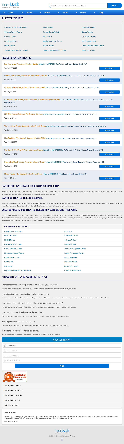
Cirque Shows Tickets (51, 32)
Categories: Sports (13, 385)
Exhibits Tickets (10, 37)
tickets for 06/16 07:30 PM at (50, 138)
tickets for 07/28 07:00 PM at (45, 174)
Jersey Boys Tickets (71, 266)
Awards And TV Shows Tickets (15, 27)
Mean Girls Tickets (10, 236)
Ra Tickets (68, 231)
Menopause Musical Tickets (14, 253)
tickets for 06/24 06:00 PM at (54, 162)
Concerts (29, 13)
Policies (72, 436)
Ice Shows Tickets (89, 37)
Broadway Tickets (88, 27)
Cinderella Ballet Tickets (72, 270)
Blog (101, 13)
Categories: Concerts (14, 390)
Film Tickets (47, 37)
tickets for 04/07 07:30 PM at (45, 64)
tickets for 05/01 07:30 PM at (51, 88)
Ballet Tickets (48, 27)
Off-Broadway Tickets (90, 41)
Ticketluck (23, 5)
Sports (11, 13)
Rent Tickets (8, 262)
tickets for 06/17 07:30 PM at (53, 150)
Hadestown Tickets (71, 236)
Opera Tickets (9, 46)
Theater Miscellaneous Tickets (54, 50)
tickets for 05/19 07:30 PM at (50, 114)
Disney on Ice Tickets (12, 257)
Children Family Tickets (13, 32)
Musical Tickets (9, 240)
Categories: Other (12, 400)
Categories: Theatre (13, 395)
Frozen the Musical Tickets (74, 253)
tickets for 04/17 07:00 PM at (54, 76)
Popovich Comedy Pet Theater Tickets (17, 270)
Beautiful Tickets (70, 244)
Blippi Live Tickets (70, 257)
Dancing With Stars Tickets (13, 231)
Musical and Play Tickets (52, 41)
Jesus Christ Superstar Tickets (75, 249)
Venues (65, 13)
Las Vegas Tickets (11, 41)
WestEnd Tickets (88, 50)
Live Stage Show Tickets (13, 244)
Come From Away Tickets (13, 249)
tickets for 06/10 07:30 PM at (55, 126)
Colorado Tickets (70, 240)
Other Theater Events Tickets (93, 46)
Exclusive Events (12, 405)
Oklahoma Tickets (70, 262)
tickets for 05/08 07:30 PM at (58, 101)
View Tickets (109, 68)
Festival (83, 13)
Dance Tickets (87, 32)
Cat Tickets (8, 266)
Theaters (47, 13)
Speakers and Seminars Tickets (16, 50)
